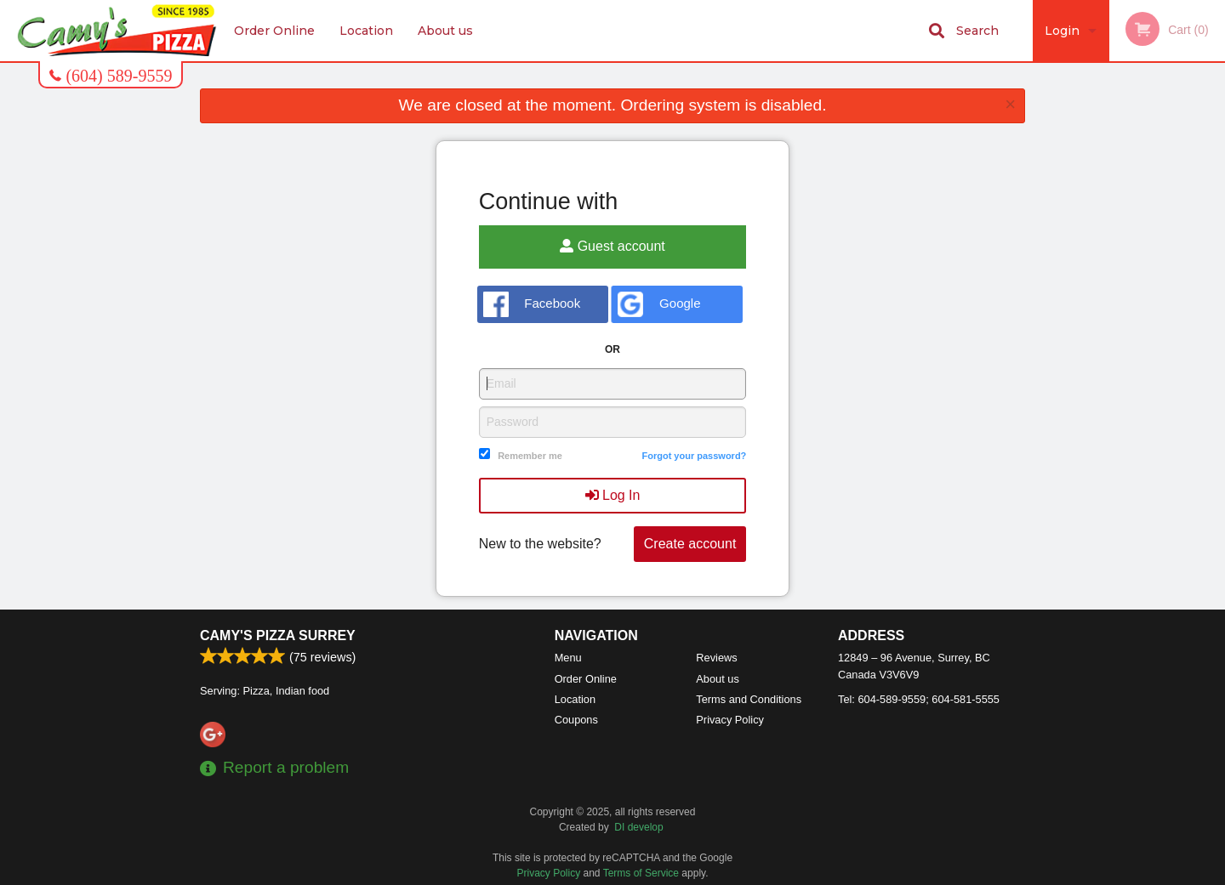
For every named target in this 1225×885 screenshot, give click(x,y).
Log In (613, 495)
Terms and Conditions (748, 699)
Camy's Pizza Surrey (278, 635)
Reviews (716, 657)
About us (445, 30)
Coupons (576, 719)
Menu (568, 657)
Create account (690, 543)
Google (659, 304)
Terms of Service (641, 873)
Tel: (919, 699)
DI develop (638, 827)
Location (366, 30)
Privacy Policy (730, 719)
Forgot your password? (693, 456)
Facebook (532, 304)
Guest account (612, 246)
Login (1062, 30)
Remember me (530, 456)
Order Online (274, 30)
